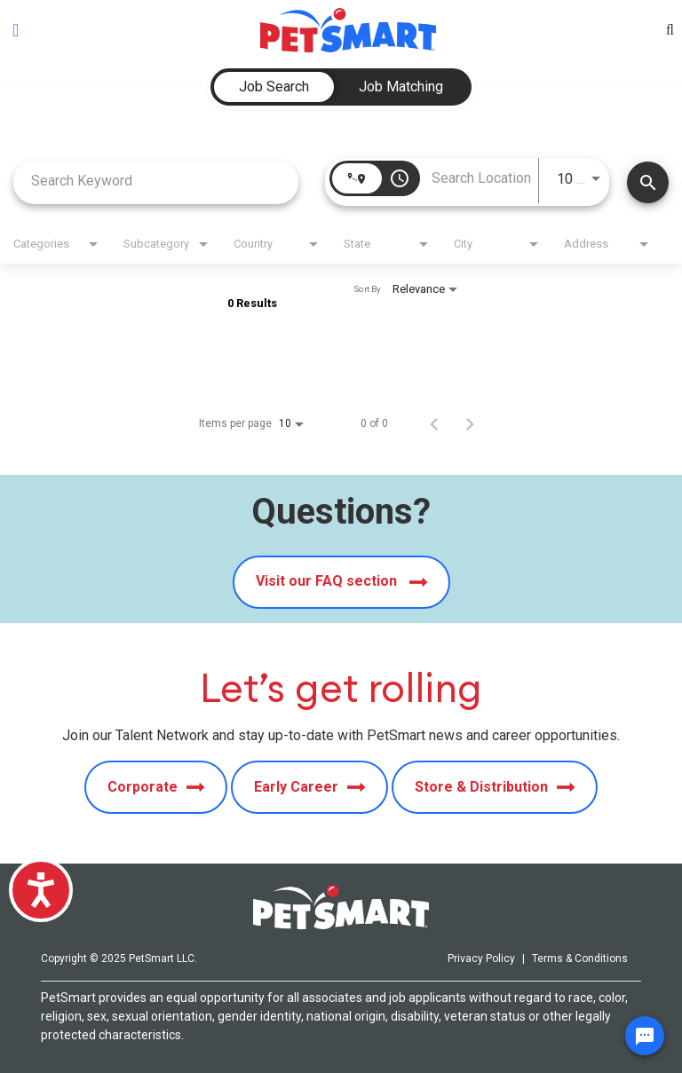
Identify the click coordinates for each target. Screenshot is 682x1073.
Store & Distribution (495, 787)
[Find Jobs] (648, 182)
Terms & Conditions (580, 958)
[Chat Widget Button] (644, 1035)
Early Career (309, 787)
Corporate (155, 787)
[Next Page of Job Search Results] (470, 423)
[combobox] (156, 180)
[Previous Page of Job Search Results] (434, 423)
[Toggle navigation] (15, 30)
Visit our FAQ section (341, 582)
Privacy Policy (481, 958)
